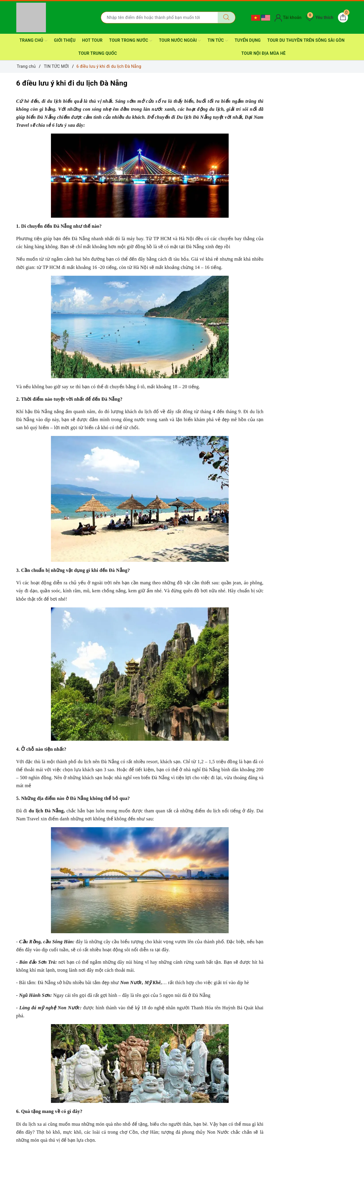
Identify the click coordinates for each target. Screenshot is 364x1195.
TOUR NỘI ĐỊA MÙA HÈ (263, 53)
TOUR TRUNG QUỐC (97, 53)
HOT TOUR (92, 40)
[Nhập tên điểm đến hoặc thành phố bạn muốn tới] (159, 17)
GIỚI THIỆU (65, 40)
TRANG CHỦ (33, 41)
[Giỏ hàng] (343, 17)
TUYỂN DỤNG (248, 40)
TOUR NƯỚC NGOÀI (180, 41)
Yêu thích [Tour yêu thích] (319, 17)
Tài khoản (288, 17)
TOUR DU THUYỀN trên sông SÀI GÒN (306, 40)
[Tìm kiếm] (226, 17)
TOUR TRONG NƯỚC (131, 41)
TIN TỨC (218, 41)
